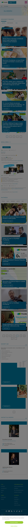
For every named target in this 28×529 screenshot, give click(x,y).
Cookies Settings (14, 526)
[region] (14, 522)
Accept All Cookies (14, 522)
